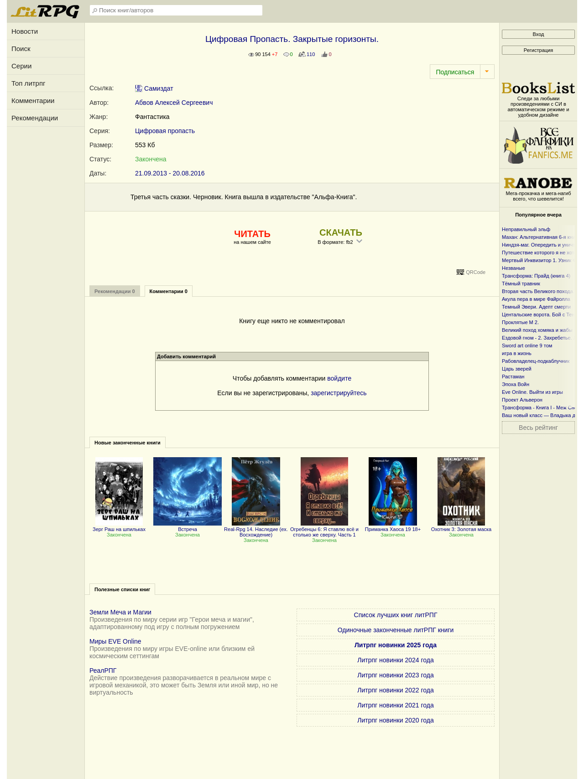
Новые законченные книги (127, 442)
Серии (21, 66)
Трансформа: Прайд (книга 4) (536, 276)
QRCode (475, 272)
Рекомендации (34, 118)
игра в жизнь (517, 353)
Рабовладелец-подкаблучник (535, 361)
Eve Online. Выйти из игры (532, 392)
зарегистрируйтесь (339, 393)
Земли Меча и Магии (120, 612)
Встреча (187, 526)
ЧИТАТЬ (252, 234)
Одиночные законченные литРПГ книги (396, 630)
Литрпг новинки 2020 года (395, 720)
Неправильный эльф (526, 229)
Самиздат (154, 88)
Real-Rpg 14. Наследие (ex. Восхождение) (256, 529)
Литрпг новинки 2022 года (395, 690)
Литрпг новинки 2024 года (395, 660)
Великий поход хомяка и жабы (537, 330)
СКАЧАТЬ (340, 232)
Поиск (21, 48)
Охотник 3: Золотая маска (461, 526)
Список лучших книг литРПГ (396, 615)
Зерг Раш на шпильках (119, 526)
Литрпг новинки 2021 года (395, 705)
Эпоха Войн (515, 384)
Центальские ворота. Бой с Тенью (541, 314)
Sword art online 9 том (527, 345)
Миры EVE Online (115, 641)
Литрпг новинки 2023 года (395, 675)
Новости (24, 31)
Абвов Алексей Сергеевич (174, 102)
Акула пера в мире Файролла (536, 299)
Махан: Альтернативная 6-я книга (541, 237)
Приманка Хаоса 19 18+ (393, 526)
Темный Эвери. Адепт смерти (536, 307)
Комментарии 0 (169, 291)
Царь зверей (517, 368)
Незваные (513, 268)
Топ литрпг (28, 83)
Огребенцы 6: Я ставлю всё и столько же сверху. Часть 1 (324, 529)
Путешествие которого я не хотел (541, 252)
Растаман (513, 376)
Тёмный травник (521, 283)
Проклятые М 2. (520, 322)
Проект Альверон (522, 399)
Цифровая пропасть (165, 130)
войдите (339, 378)
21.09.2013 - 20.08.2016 (170, 173)
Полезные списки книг (122, 589)
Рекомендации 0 (114, 291)
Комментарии (32, 100)
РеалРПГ (102, 670)
